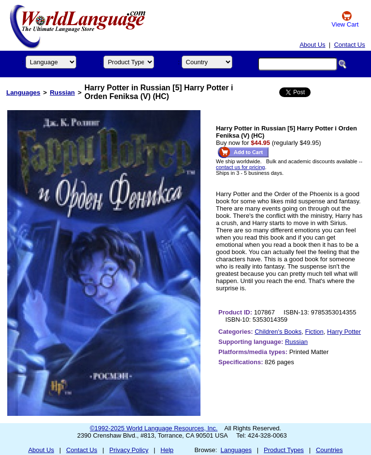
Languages (23, 92)
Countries (329, 450)
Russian (62, 92)
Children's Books (278, 331)
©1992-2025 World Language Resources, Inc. (153, 428)
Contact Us (349, 44)
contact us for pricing (240, 167)
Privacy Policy (128, 450)
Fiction (314, 331)
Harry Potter (344, 331)
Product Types (284, 450)
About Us (312, 44)
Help (166, 450)
